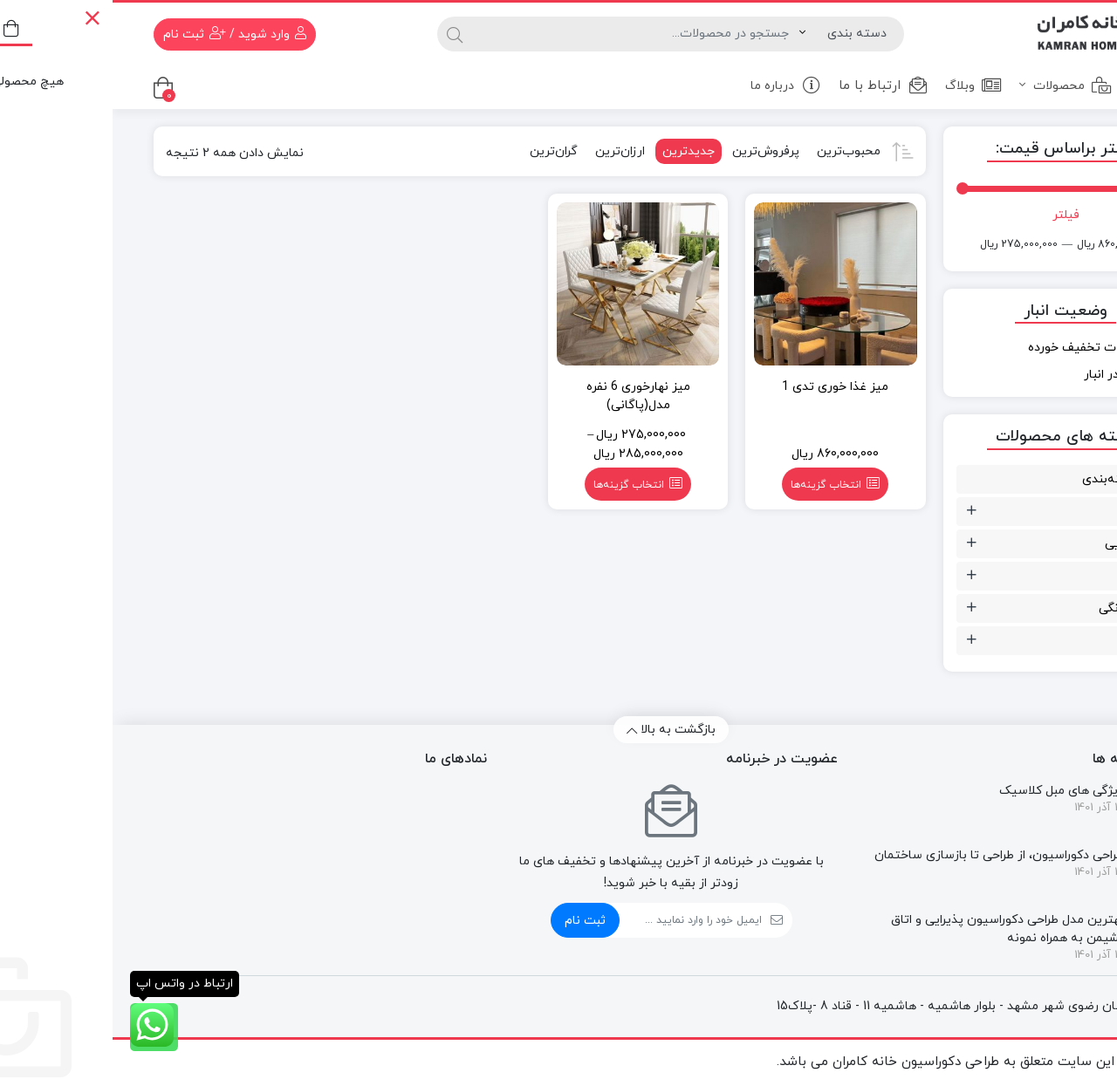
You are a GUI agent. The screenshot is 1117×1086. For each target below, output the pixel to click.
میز (1047, 640)
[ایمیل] (578, 920)
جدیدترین (576, 151)
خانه (1042, 85)
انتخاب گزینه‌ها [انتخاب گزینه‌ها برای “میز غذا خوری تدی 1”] (713, 485)
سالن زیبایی (1024, 544)
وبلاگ (861, 85)
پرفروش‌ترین (653, 151)
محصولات (953, 85)
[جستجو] (523, 34)
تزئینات (1035, 511)
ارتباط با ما (770, 86)
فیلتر (953, 215)
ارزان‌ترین (507, 151)
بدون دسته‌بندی (1013, 479)
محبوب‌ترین (736, 151)
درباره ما (673, 85)
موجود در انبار (1007, 374)
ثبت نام (472, 920)
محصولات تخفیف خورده (979, 347)
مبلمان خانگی (1021, 608)
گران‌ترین (441, 151)
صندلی (1038, 576)
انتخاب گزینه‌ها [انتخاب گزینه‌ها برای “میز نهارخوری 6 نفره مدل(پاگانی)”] (516, 485)
